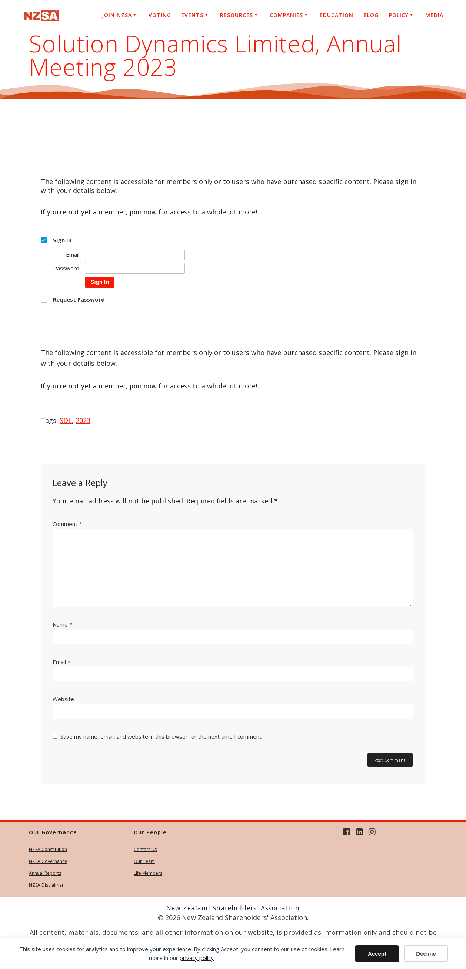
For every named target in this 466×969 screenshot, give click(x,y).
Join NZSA (117, 15)
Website (63, 699)
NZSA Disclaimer (46, 885)
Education (336, 15)
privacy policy (197, 958)
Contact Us (145, 849)
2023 (83, 420)
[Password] (135, 268)
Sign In (99, 282)
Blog (371, 15)
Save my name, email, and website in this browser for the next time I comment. (161, 736)
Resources (236, 15)
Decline (426, 953)
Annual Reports (45, 873)
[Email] (135, 255)
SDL (66, 420)
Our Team (144, 861)
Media (434, 15)
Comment (67, 524)
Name (62, 624)
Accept (377, 953)
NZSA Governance (48, 861)
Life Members (148, 873)
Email (61, 662)
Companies (286, 15)
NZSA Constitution (48, 849)
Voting (160, 15)
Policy (399, 15)
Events (192, 15)
